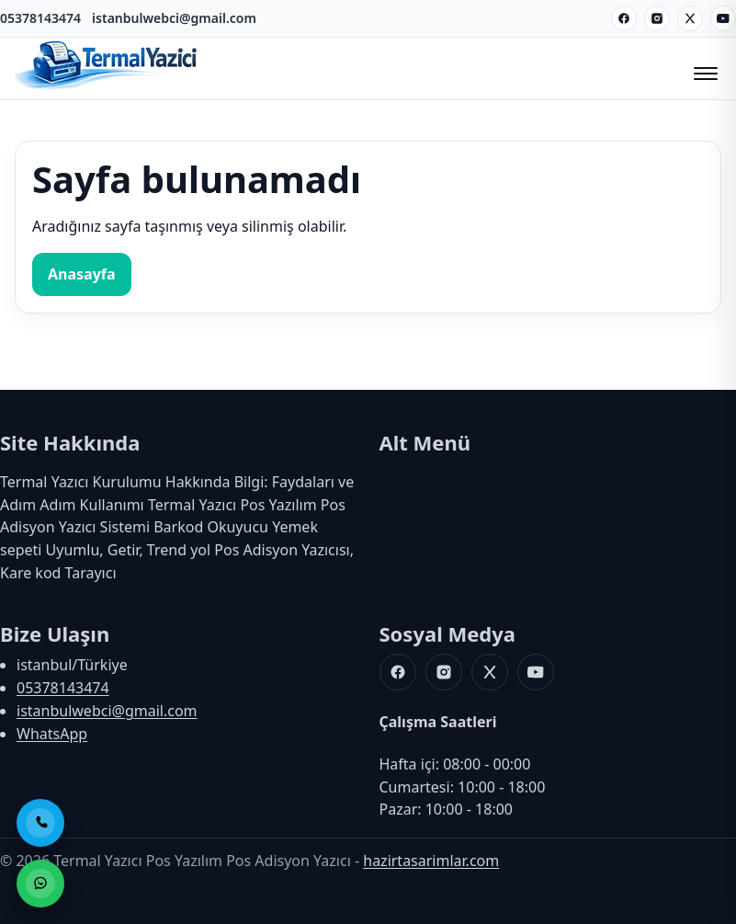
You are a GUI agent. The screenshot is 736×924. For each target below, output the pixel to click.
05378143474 (40, 18)
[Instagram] (657, 18)
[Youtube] (723, 18)
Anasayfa (82, 274)
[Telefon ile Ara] (40, 823)
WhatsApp (52, 734)
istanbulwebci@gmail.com (174, 18)
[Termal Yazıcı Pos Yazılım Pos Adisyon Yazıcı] (106, 87)
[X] (690, 18)
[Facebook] (624, 18)
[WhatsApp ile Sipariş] (40, 883)
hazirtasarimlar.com (431, 860)
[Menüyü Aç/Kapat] (703, 68)
